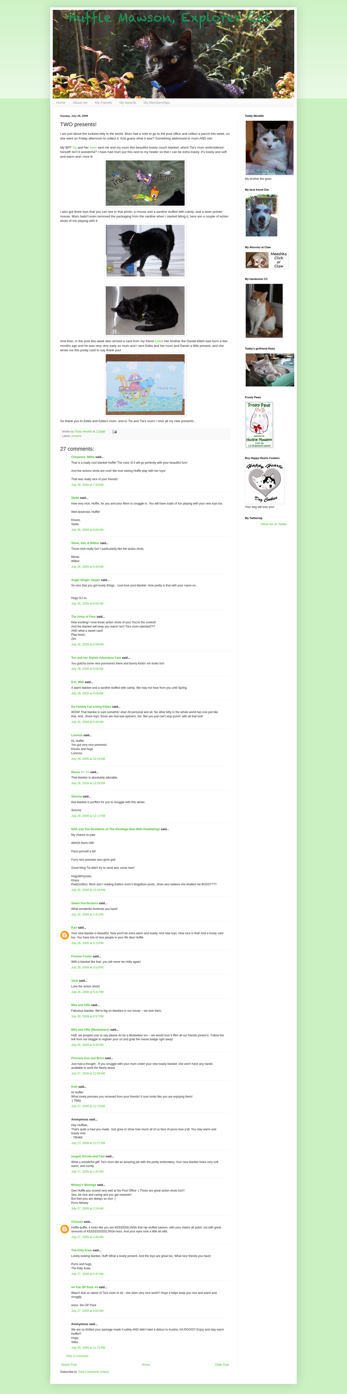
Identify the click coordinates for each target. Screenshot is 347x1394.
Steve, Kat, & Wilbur (85, 543)
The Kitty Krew (81, 1250)
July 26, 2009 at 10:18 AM (88, 759)
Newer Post (69, 1364)
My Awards (128, 103)
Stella (75, 498)
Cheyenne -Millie (83, 457)
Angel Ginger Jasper (85, 580)
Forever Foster (81, 956)
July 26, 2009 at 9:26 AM (87, 722)
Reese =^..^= (80, 772)
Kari (74, 927)
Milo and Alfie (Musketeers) (90, 1029)
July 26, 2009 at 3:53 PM (87, 967)
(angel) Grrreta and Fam (88, 1156)
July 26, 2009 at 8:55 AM (87, 603)
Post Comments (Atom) (93, 1372)
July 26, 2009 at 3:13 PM (87, 943)
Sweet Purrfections (84, 903)
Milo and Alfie (80, 1005)
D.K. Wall (77, 682)
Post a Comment (77, 1356)
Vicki (74, 980)
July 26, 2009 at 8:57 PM (87, 1016)
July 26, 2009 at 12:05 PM (88, 783)
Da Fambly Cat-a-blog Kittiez (91, 706)
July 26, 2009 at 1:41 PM (87, 914)
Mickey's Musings (83, 1185)
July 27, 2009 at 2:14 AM (87, 1208)
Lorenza (77, 735)
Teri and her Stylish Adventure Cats (96, 657)
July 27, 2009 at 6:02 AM (87, 1311)
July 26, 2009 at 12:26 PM (88, 890)
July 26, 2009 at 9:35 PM (87, 1045)
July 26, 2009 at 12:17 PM (88, 816)
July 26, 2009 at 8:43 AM (87, 566)
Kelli (74, 1086)
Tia (74, 147)
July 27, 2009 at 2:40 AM (87, 1237)
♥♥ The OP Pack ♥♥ (84, 1287)
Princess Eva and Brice (87, 1058)
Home (60, 103)
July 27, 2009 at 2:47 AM (87, 1274)
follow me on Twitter (274, 524)
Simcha (76, 796)
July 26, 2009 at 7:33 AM (87, 485)
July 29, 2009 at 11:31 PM (88, 1347)
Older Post (222, 1364)
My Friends (103, 103)
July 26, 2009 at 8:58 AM (87, 644)
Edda (158, 341)
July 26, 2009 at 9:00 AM (87, 669)
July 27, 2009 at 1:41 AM (87, 1171)
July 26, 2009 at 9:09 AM (87, 693)
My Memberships (157, 103)
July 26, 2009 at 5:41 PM (87, 992)
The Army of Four (83, 616)
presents (76, 435)
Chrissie (77, 1222)
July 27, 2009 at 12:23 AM (88, 1106)
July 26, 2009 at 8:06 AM (87, 530)
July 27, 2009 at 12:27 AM (88, 1143)
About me (80, 103)
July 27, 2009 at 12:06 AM (88, 1073)
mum (93, 147)
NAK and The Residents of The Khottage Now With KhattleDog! (115, 829)
